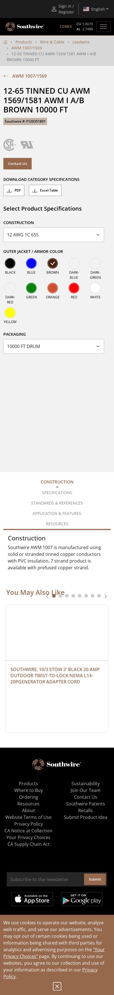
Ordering (28, 797)
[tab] (54, 596)
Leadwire (81, 42)
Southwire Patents (85, 804)
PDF (14, 190)
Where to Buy (28, 790)
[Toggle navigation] (103, 26)
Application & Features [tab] (57, 513)
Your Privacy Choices (28, 837)
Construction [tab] (57, 482)
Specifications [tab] (57, 492)
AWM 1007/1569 (26, 47)
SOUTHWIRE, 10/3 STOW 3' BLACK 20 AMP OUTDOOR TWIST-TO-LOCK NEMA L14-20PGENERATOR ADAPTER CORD (55, 675)
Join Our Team (86, 790)
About (28, 810)
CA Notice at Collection (28, 831)
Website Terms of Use (28, 817)
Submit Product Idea (85, 817)
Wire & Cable (52, 42)
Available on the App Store (32, 899)
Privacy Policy (28, 824)
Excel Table (45, 190)
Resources (28, 804)
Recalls (85, 810)
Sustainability (85, 783)
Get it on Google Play (82, 899)
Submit (95, 879)
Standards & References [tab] (57, 503)
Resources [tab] (57, 523)
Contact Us (17, 163)
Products (23, 42)
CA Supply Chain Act (29, 844)
